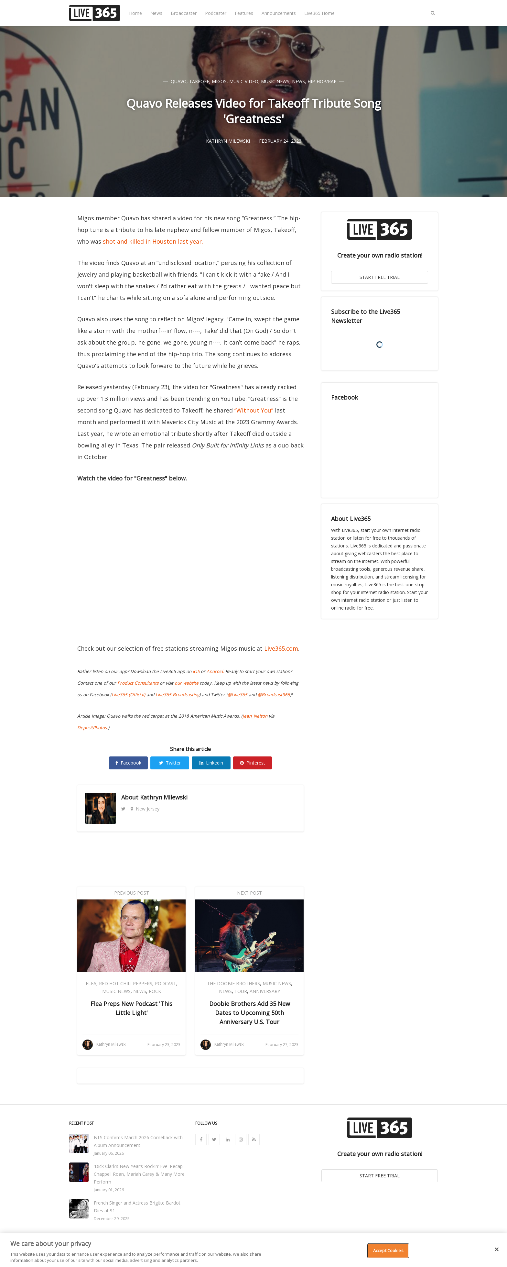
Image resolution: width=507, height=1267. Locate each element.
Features (244, 13)
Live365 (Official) (128, 695)
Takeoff (199, 81)
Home (135, 13)
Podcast (165, 983)
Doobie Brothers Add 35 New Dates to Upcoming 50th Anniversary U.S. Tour (249, 1013)
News (156, 13)
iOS (196, 671)
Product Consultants (137, 683)
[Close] (497, 1249)
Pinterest (252, 763)
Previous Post (131, 893)
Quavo (179, 81)
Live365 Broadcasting (177, 695)
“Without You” (253, 410)
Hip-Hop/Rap (322, 81)
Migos (219, 81)
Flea (91, 983)
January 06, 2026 (109, 1153)
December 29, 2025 (112, 1218)
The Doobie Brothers (233, 983)
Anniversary (265, 991)
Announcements (279, 13)
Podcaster (215, 13)
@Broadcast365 (274, 695)
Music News (275, 81)
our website (187, 683)
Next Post (249, 893)
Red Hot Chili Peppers (125, 983)
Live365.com (281, 648)
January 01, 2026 (109, 1190)
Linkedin (211, 763)
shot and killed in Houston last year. (153, 241)
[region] (253, 1250)
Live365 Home (319, 13)
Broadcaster (184, 13)
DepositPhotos (92, 728)
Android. (215, 671)
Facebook (128, 763)
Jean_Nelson (255, 716)
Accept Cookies (388, 1250)
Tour (240, 991)
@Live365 (237, 695)
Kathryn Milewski (164, 797)
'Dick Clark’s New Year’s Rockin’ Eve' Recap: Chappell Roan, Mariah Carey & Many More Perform (139, 1174)
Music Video (243, 81)
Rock (155, 991)
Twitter (170, 763)
